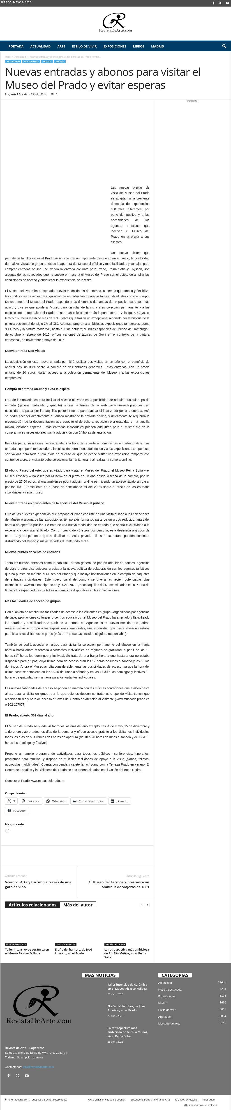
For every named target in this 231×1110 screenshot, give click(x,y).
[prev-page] (142, 905)
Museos (47, 61)
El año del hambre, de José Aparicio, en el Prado (73, 951)
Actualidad (40, 46)
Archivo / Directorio (186, 1099)
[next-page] (147, 905)
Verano (60, 61)
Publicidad (209, 1099)
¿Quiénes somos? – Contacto (200, 1105)
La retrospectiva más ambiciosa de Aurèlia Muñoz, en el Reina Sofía (126, 953)
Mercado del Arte (169, 1023)
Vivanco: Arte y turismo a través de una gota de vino (38, 884)
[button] (224, 46)
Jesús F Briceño (19, 94)
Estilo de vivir (84, 46)
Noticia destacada (16, 944)
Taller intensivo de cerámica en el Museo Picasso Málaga (27, 951)
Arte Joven (165, 1016)
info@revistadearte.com (38, 1067)
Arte (61, 46)
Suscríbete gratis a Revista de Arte (150, 1099)
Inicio (8, 56)
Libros (138, 46)
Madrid (157, 46)
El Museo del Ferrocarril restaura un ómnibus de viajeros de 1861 (119, 884)
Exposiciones (115, 46)
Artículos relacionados (33, 905)
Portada (16, 46)
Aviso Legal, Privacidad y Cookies (107, 1099)
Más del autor (77, 905)
